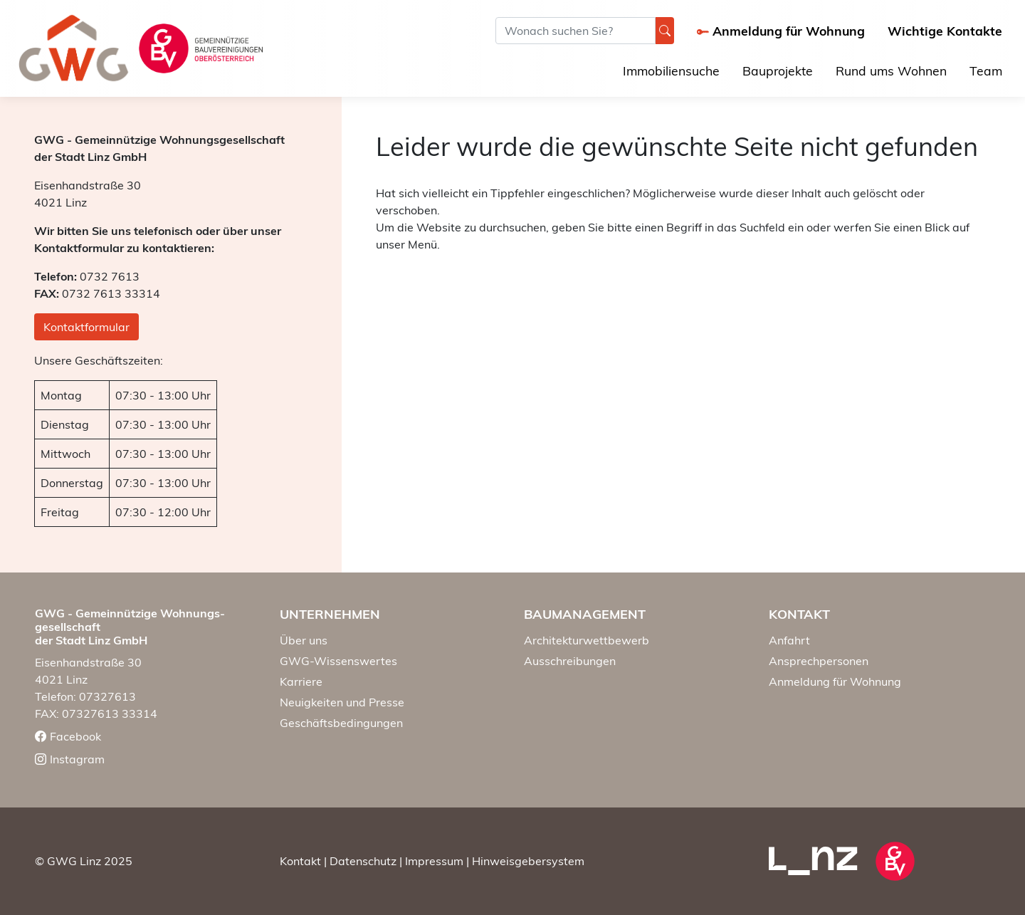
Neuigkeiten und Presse (342, 702)
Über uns (303, 640)
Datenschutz (363, 861)
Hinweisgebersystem (528, 861)
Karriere (301, 681)
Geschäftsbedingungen (341, 723)
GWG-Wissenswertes (338, 661)
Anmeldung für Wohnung (835, 681)
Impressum (434, 861)
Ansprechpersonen (818, 661)
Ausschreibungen (570, 661)
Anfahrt (789, 640)
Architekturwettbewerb (586, 640)
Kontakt (300, 861)
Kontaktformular (86, 327)
